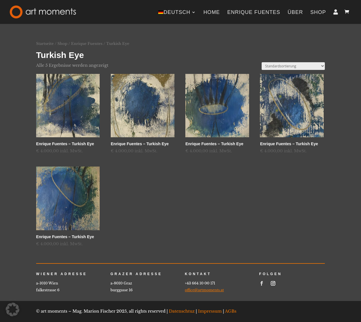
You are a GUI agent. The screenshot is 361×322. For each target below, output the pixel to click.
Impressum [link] (210, 311)
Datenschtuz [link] (181, 311)
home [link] (211, 12)
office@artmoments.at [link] (204, 290)
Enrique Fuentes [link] (253, 12)
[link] (43, 11)
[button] (12, 309)
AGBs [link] (230, 311)
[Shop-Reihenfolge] (293, 66)
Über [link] (295, 12)
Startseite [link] (45, 43)
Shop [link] (318, 12)
